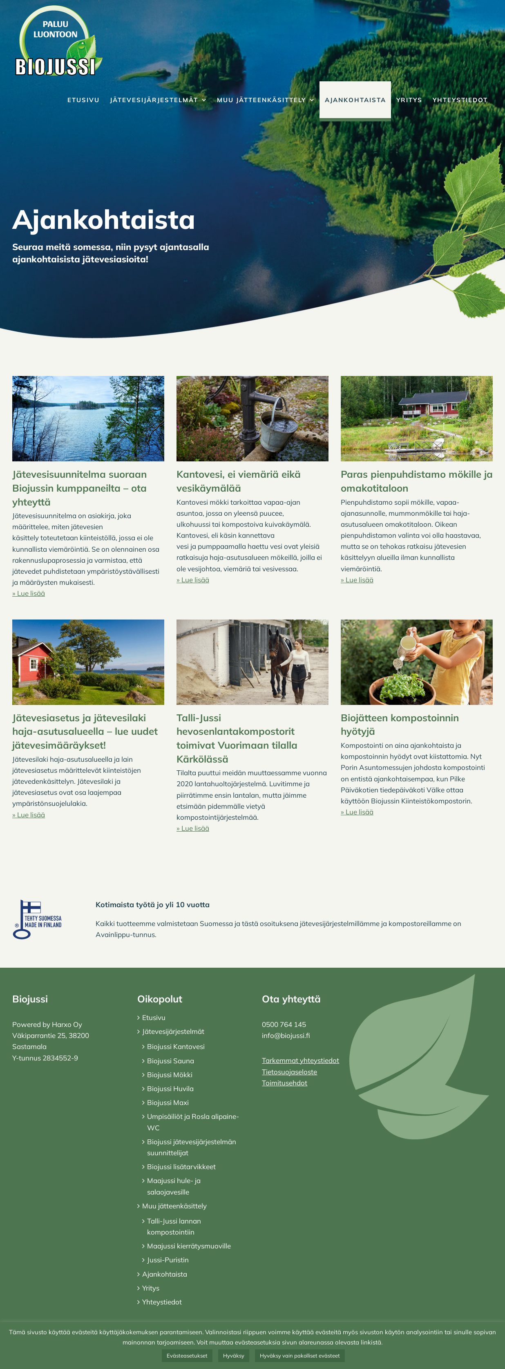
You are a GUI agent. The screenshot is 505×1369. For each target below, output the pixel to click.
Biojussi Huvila (170, 1088)
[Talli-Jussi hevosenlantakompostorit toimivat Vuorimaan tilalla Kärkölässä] (252, 662)
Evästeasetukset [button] (187, 1355)
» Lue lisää (28, 593)
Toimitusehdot (284, 1082)
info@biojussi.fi (286, 1035)
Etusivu (153, 1017)
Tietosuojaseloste (289, 1071)
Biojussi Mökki (169, 1074)
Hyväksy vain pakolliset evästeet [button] (300, 1355)
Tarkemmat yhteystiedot (300, 1060)
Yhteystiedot (162, 1301)
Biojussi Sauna (170, 1060)
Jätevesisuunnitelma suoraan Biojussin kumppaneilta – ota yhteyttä (79, 488)
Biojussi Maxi (168, 1102)
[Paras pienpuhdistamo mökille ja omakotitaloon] (417, 418)
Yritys (150, 1288)
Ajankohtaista (164, 1274)
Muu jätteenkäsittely (174, 1205)
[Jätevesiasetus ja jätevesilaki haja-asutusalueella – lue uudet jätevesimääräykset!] (88, 662)
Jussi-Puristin (168, 1259)
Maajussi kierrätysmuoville (189, 1245)
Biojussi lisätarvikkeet (181, 1166)
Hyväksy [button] (233, 1355)
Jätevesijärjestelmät (173, 1031)
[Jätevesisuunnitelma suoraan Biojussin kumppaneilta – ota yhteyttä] (88, 418)
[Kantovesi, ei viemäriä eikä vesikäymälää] (252, 418)
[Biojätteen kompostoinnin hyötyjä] (417, 662)
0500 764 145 (284, 1024)
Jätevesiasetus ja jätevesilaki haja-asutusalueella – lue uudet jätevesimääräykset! (85, 731)
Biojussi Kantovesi (176, 1046)
